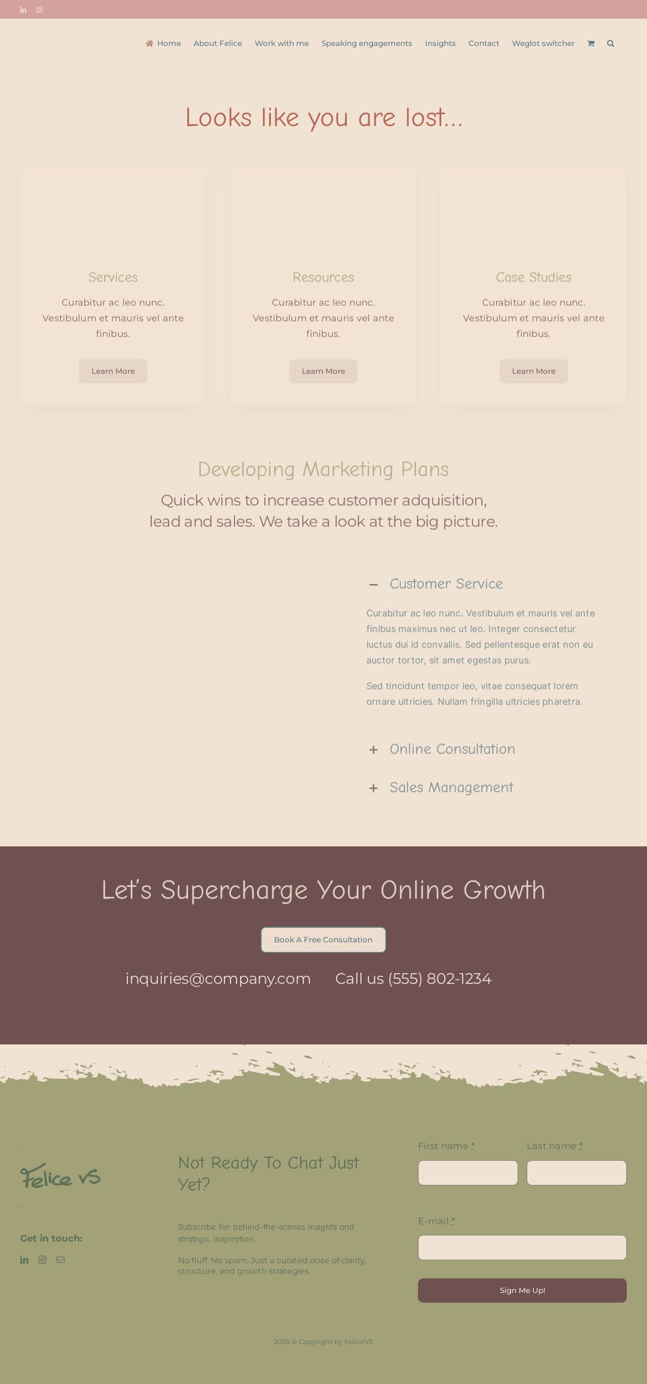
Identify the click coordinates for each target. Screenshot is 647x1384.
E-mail (436, 1221)
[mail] (61, 1260)
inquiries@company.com (211, 978)
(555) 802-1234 (433, 978)
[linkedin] (24, 1260)
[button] (610, 42)
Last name (555, 1146)
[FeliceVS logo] (60, 1167)
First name (446, 1146)
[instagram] (42, 1260)
